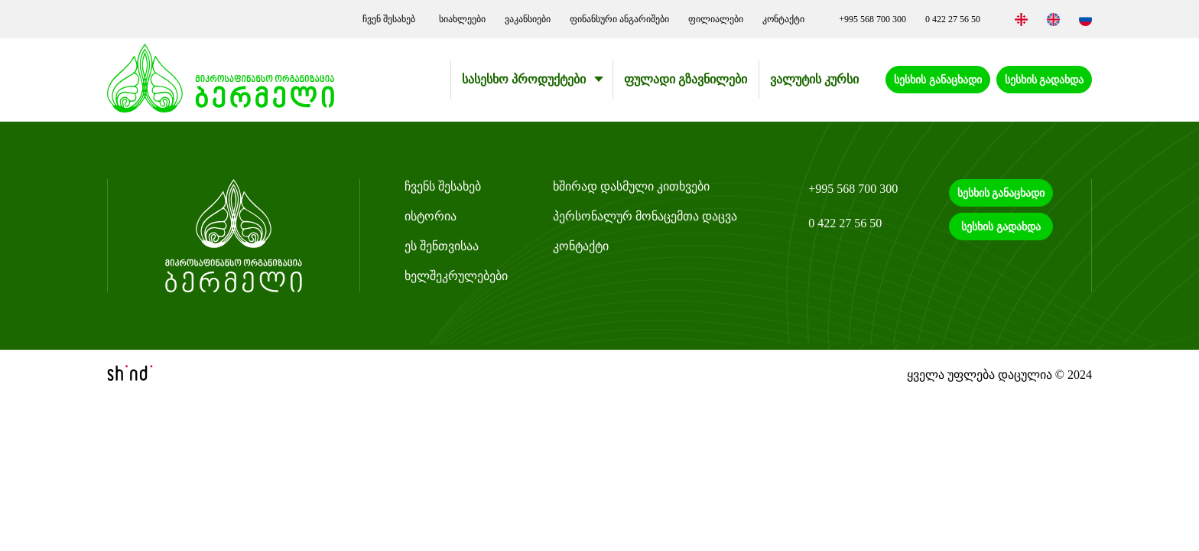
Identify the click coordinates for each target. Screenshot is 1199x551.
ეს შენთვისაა (442, 246)
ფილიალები (715, 19)
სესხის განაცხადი (938, 80)
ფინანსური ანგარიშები (619, 19)
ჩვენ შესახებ (391, 19)
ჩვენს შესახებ (443, 186)
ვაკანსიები (528, 19)
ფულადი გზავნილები (685, 79)
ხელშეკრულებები (456, 275)
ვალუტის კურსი (814, 79)
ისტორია (431, 216)
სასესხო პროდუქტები (524, 79)
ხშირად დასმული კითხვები (631, 186)
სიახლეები (462, 19)
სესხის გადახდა (1044, 80)
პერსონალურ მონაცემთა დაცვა (645, 216)
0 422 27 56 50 (952, 19)
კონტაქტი (783, 19)
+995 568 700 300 (872, 19)
